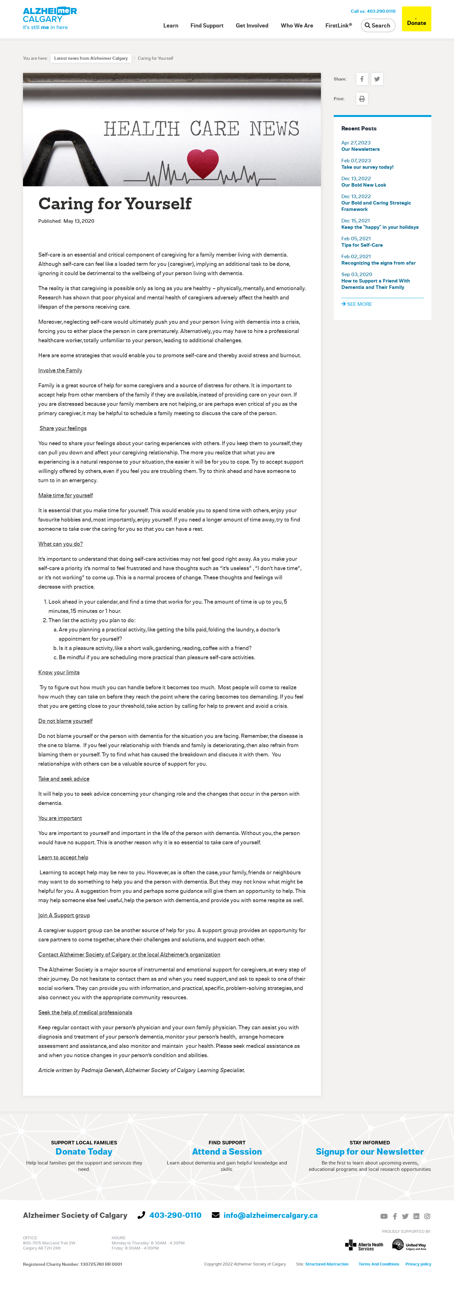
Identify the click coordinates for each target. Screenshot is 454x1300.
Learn (170, 25)
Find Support (207, 25)
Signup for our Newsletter (370, 1151)
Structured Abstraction (326, 1263)
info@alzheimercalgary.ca (265, 1215)
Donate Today (84, 1151)
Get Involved (252, 25)
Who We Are (297, 25)
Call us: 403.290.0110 (373, 11)
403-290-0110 (170, 1215)
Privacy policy (418, 1263)
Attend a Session (227, 1151)
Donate (416, 19)
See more (356, 304)
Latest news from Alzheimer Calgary (91, 58)
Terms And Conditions (379, 1263)
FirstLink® (338, 25)
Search (377, 25)
